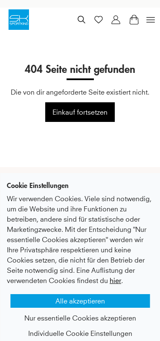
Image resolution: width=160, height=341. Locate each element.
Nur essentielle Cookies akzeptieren (80, 310)
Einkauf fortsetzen (80, 112)
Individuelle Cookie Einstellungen (80, 325)
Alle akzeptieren (80, 293)
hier (115, 273)
